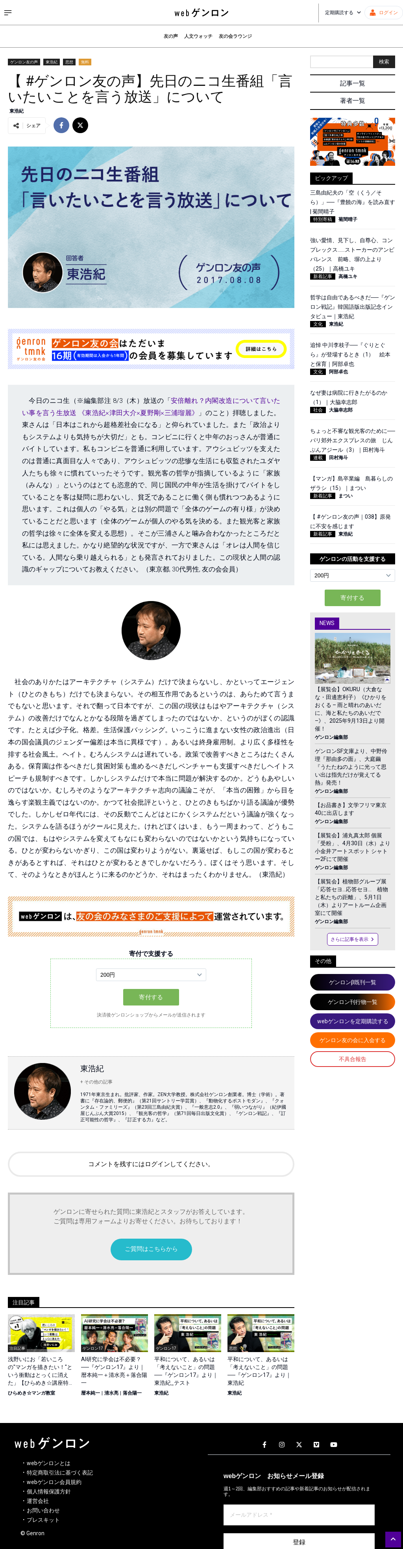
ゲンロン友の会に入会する (353, 1040)
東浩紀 (51, 62)
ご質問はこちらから (151, 1248)
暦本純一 (90, 1393)
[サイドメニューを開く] (8, 12)
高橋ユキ (347, 276)
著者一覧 (352, 100)
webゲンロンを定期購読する (352, 1021)
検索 (384, 62)
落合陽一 (132, 1393)
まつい (345, 496)
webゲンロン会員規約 (54, 1482)
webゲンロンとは (48, 1463)
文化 (318, 324)
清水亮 (111, 1393)
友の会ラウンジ (235, 36)
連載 (318, 457)
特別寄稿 (322, 219)
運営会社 (38, 1501)
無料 (85, 62)
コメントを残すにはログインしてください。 (151, 1164)
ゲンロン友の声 (24, 62)
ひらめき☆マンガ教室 (31, 1393)
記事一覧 (352, 83)
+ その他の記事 (96, 1082)
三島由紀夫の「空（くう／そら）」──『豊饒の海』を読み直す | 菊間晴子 (352, 202)
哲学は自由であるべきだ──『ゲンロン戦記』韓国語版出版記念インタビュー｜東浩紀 (352, 306)
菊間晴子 (347, 219)
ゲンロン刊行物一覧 (352, 1002)
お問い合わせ (43, 1510)
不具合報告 (352, 1059)
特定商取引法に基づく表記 (60, 1472)
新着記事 (322, 276)
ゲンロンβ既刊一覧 (352, 982)
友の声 (171, 36)
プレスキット (43, 1520)
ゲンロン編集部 (331, 737)
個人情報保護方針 (49, 1491)
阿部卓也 (338, 372)
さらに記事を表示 (353, 939)
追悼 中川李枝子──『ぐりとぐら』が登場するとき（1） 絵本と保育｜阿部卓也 (350, 354)
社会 (318, 410)
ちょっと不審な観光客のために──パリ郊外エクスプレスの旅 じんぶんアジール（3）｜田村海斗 (352, 440)
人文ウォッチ (198, 36)
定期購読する (343, 12)
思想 (69, 62)
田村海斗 (338, 457)
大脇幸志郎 (341, 410)
